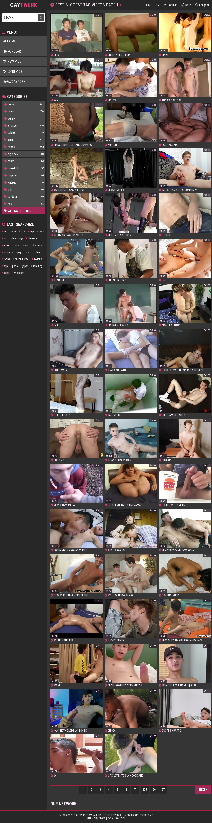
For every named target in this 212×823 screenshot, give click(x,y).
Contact (120, 818)
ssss (40, 231)
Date (186, 5)
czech (26, 245)
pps (5, 238)
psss (14, 266)
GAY (23, 5)
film (38, 252)
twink (6, 259)
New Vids (12, 61)
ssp (31, 231)
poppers (7, 252)
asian (6, 273)
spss (15, 245)
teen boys (17, 238)
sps (13, 231)
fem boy (36, 266)
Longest (202, 5)
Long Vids (13, 71)
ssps (28, 252)
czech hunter (21, 259)
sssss (37, 245)
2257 (110, 818)
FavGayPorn (14, 81)
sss (5, 231)
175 (145, 789)
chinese (31, 238)
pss (22, 231)
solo (5, 245)
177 (162, 789)
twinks (37, 259)
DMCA (102, 818)
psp (19, 252)
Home (9, 41)
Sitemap (92, 818)
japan (24, 266)
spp (5, 266)
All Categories (17, 211)
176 (153, 789)
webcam (18, 273)
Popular (170, 5)
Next (203, 789)
